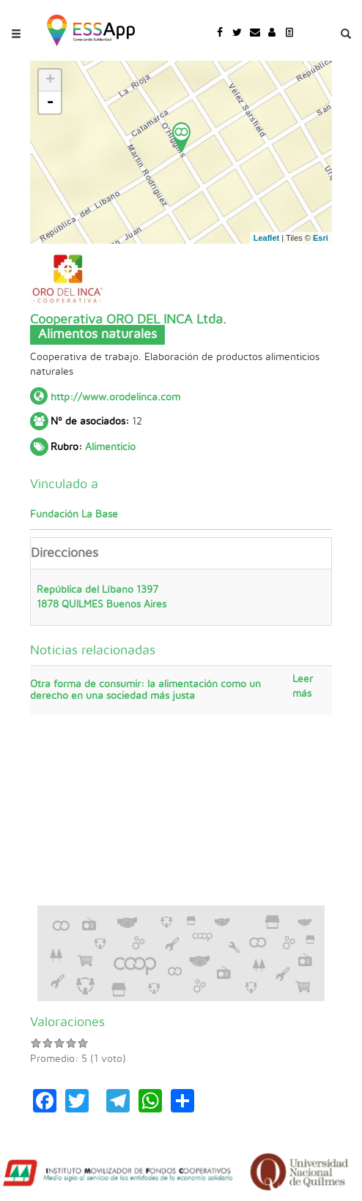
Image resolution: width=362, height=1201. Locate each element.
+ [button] (50, 80)
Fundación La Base (74, 514)
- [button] (50, 102)
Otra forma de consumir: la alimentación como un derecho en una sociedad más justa (145, 689)
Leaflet (266, 237)
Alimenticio (110, 447)
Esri (320, 237)
